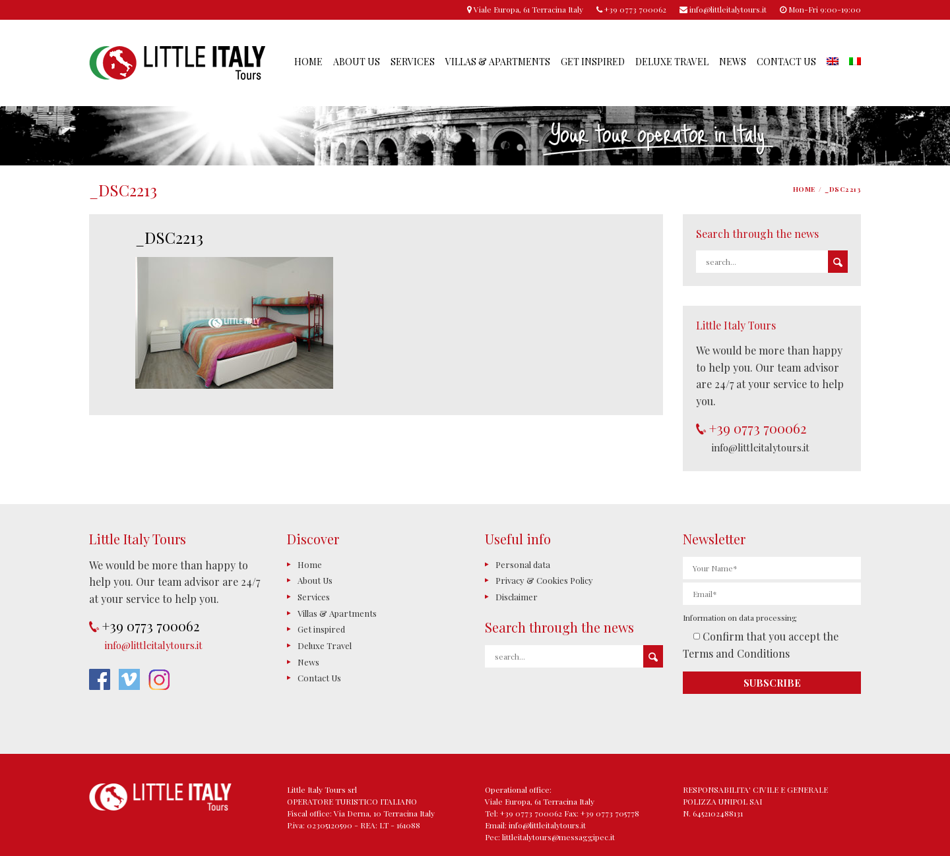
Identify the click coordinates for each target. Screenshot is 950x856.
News (732, 61)
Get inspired (593, 61)
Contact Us (786, 61)
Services (413, 61)
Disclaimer (516, 596)
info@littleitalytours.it (760, 447)
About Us (356, 61)
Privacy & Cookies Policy (544, 580)
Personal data (522, 564)
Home (308, 61)
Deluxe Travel (672, 61)
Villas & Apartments (497, 61)
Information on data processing (740, 617)
